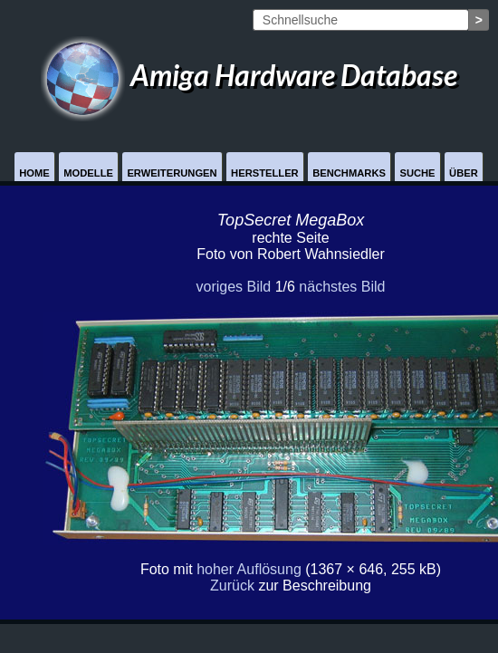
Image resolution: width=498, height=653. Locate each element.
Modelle (88, 173)
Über (463, 173)
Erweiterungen (171, 173)
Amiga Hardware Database (249, 74)
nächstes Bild (342, 286)
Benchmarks (349, 173)
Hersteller (265, 173)
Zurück (232, 585)
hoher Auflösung (249, 569)
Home (34, 173)
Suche (417, 173)
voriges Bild (233, 286)
